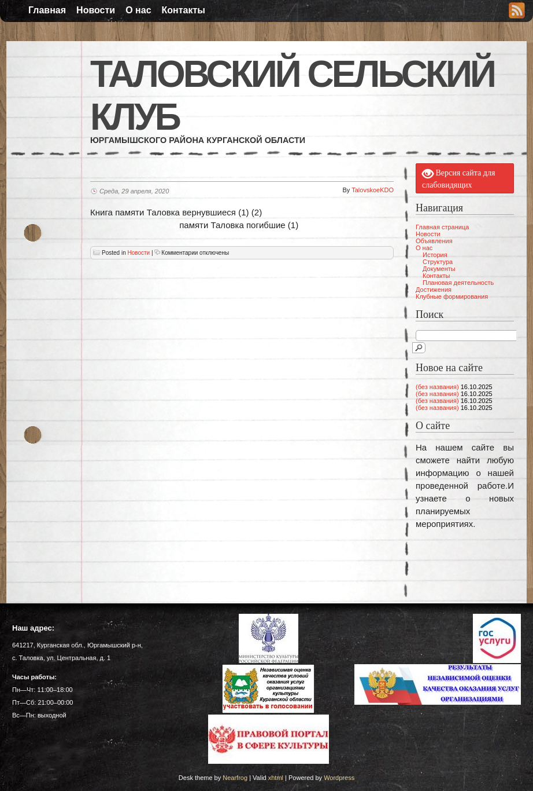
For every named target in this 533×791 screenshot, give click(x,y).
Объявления (434, 240)
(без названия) (437, 386)
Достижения (433, 289)
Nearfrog (235, 777)
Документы (439, 268)
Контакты (183, 10)
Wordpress (339, 777)
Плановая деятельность (458, 282)
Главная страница (442, 227)
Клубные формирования (452, 296)
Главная (47, 10)
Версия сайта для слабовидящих (458, 178)
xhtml (275, 777)
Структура (438, 261)
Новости (95, 10)
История (435, 254)
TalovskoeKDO (372, 189)
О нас (138, 10)
